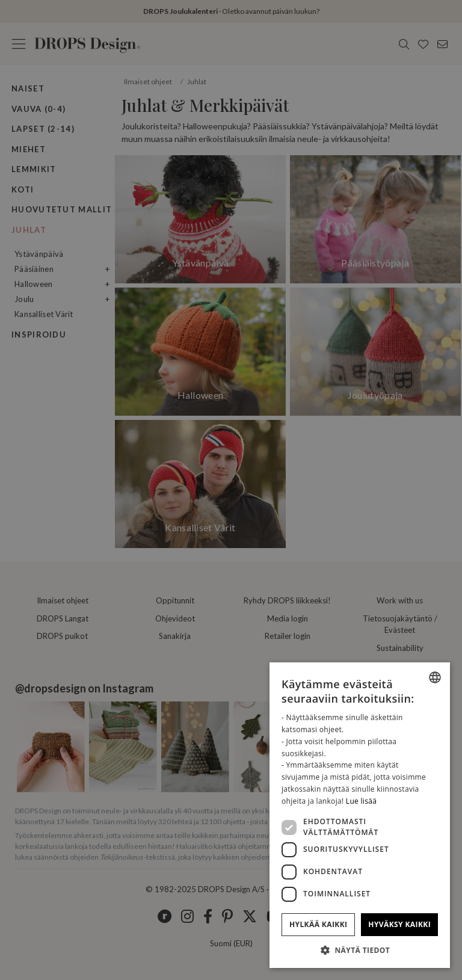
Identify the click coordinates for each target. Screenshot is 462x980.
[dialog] (360, 815)
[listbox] (435, 677)
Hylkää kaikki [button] (318, 924)
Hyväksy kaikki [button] (399, 924)
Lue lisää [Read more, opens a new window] (361, 801)
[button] (360, 950)
